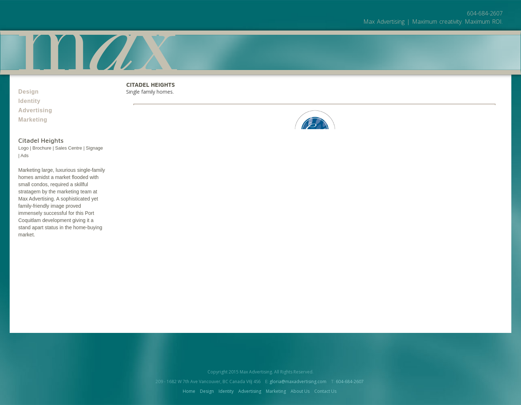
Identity (29, 101)
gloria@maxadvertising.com (297, 381)
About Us (423, 61)
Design (28, 92)
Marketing (32, 120)
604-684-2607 (350, 381)
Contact (456, 61)
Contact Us (325, 391)
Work (394, 61)
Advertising (35, 110)
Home (189, 391)
